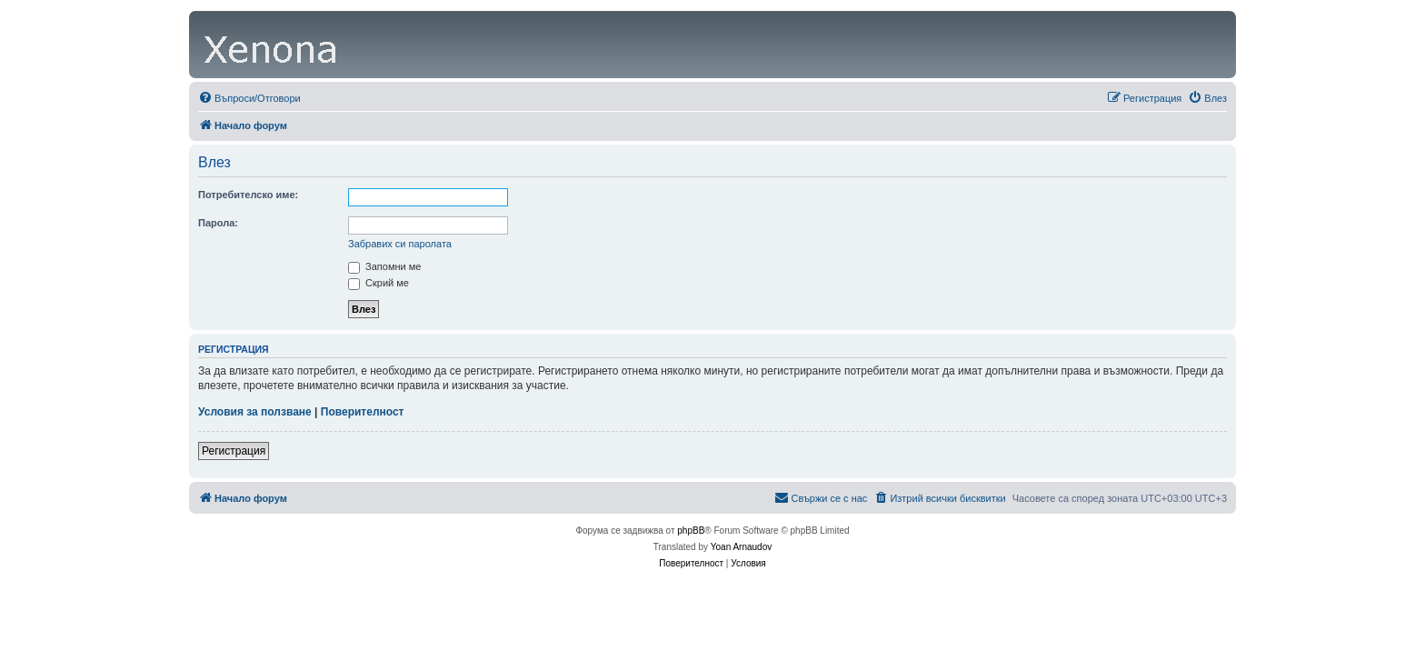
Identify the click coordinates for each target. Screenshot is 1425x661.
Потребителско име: (248, 194)
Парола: (218, 222)
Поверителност (362, 412)
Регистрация (233, 451)
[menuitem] (249, 98)
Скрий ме (378, 282)
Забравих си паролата (400, 243)
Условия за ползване (255, 412)
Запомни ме (384, 266)
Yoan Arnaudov (741, 547)
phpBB (690, 531)
